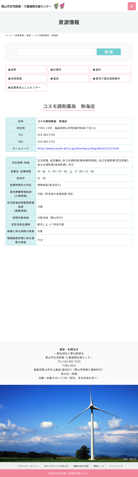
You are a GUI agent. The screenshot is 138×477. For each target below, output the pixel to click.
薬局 (29, 35)
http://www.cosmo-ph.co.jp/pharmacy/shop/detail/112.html (78, 148)
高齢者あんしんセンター (26, 87)
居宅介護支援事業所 (108, 78)
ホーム (9, 35)
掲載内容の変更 (81, 466)
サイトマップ (116, 466)
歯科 (98, 69)
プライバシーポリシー (28, 466)
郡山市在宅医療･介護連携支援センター (70, 473)
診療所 (57, 69)
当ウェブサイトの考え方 (56, 466)
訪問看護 (16, 78)
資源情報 (19, 35)
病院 (13, 69)
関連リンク (99, 466)
